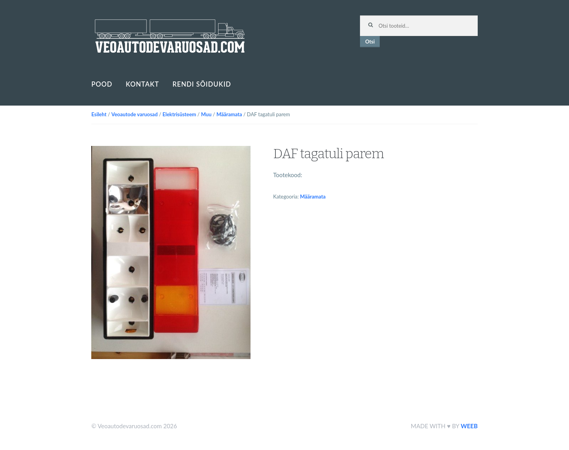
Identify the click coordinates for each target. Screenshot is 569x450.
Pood (101, 84)
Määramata (229, 114)
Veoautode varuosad (134, 114)
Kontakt (142, 84)
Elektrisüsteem (179, 114)
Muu (206, 114)
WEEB (469, 425)
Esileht (98, 114)
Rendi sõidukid (201, 84)
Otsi (370, 41)
